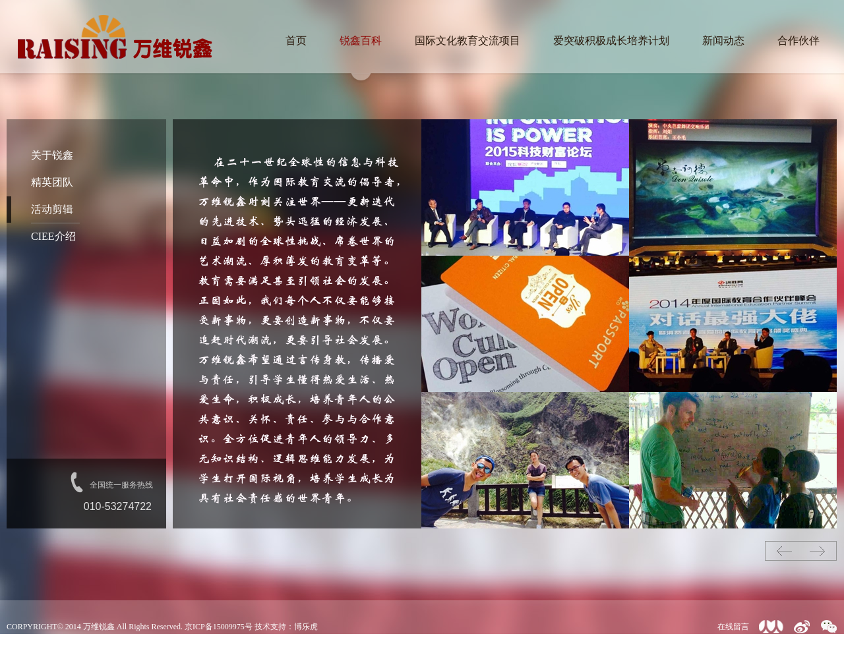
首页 (296, 40)
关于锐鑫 (52, 155)
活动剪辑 (52, 209)
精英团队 (52, 182)
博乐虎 (306, 626)
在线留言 (733, 626)
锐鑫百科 (361, 40)
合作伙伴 (798, 40)
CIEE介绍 (53, 236)
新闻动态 (723, 40)
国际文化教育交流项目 (467, 40)
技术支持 (270, 626)
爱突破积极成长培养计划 (611, 40)
